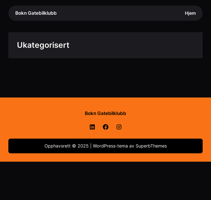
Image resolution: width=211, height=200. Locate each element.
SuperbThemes (151, 146)
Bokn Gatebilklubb (36, 13)
